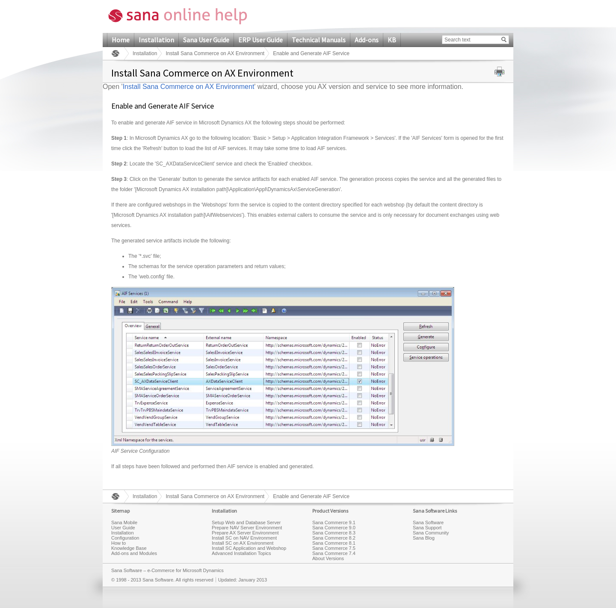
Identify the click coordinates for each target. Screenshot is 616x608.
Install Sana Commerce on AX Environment (215, 53)
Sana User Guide (206, 39)
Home (121, 39)
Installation (156, 39)
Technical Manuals (319, 39)
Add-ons (367, 39)
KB (392, 39)
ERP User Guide (260, 39)
